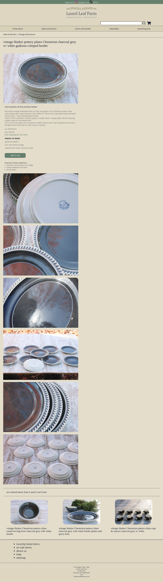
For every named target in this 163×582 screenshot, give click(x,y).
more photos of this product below (21, 106)
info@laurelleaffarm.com (81, 576)
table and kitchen (49, 28)
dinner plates (11, 170)
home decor (17, 28)
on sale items (24, 547)
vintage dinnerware (26, 34)
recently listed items (28, 544)
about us (21, 551)
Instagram (82, 2)
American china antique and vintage (19, 165)
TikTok (95, 2)
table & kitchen (9, 34)
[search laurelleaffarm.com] (144, 23)
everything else (143, 28)
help (18, 554)
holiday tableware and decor (17, 167)
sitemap (21, 557)
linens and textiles (83, 28)
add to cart (15, 155)
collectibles (114, 28)
